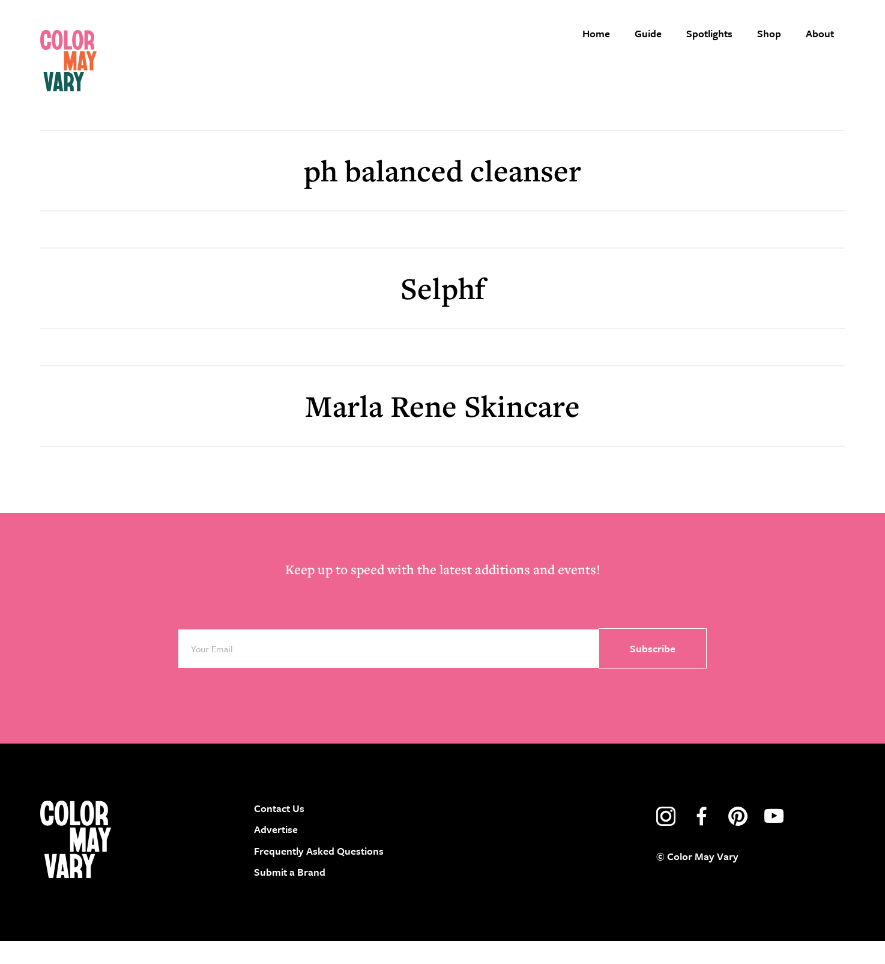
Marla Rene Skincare (442, 427)
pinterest (738, 839)
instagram (665, 839)
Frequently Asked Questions (319, 873)
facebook (701, 839)
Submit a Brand (289, 894)
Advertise (276, 851)
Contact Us (279, 830)
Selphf (442, 310)
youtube (774, 839)
